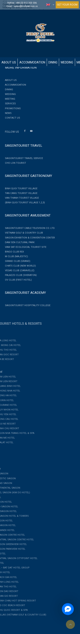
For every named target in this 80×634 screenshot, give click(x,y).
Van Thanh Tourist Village (20, 198)
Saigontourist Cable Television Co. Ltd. (28, 228)
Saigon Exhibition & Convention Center (28, 237)
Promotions (11, 108)
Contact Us (10, 117)
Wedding (67, 62)
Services (8, 103)
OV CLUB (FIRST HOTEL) (16, 279)
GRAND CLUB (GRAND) (15, 261)
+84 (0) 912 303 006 (26, 3)
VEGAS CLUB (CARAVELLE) (17, 270)
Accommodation (32, 62)
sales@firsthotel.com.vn (26, 6)
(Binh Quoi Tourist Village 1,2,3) (23, 202)
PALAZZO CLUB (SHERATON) (19, 275)
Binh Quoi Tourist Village (19, 188)
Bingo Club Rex (12, 251)
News (6, 113)
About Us (8, 62)
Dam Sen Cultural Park (17, 242)
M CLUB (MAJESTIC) (14, 256)
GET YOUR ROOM (67, 4)
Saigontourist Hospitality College (25, 305)
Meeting (8, 99)
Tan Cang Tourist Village (19, 193)
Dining (52, 62)
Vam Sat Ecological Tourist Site (23, 247)
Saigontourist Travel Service (22, 158)
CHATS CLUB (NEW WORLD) (18, 265)
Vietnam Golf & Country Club (22, 232)
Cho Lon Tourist (13, 163)
